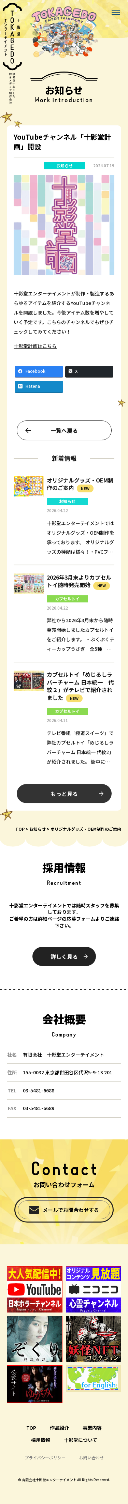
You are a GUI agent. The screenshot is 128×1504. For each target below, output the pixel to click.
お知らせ (64, 165)
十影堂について (80, 1440)
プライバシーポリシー (45, 1457)
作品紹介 (59, 1427)
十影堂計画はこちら (35, 350)
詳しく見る (64, 956)
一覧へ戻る (64, 435)
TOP (20, 829)
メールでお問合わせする (71, 1209)
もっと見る (64, 798)
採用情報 (40, 1440)
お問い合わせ (91, 1457)
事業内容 (92, 1427)
